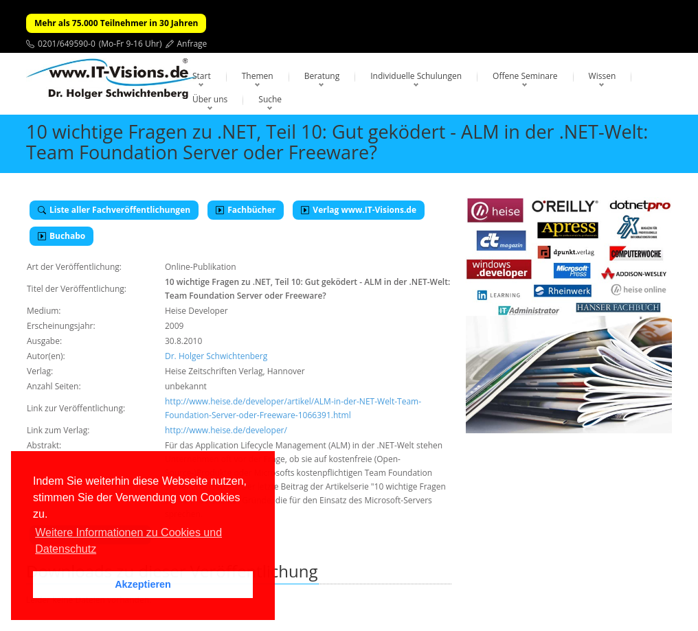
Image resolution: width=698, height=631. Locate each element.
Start (201, 76)
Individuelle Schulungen (416, 76)
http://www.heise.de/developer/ (226, 430)
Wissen (602, 76)
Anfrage (192, 43)
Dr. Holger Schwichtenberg (216, 356)
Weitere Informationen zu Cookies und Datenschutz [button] (128, 541)
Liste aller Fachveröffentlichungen (114, 210)
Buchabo (61, 236)
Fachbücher (245, 210)
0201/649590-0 (66, 43)
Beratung (322, 76)
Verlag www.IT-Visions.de (358, 210)
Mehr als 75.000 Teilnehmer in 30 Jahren (116, 23)
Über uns (209, 99)
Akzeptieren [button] (143, 584)
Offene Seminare (525, 76)
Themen (257, 76)
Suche (270, 99)
